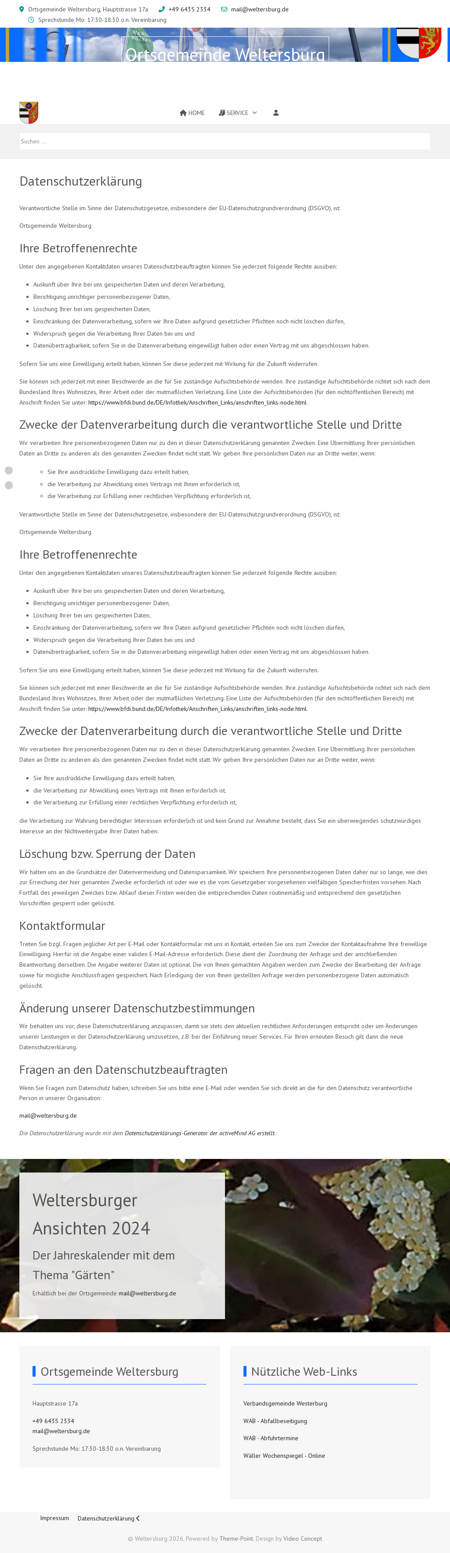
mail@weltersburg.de (260, 9)
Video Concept (302, 1538)
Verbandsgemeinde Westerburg (285, 1403)
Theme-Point (236, 1538)
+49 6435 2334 (189, 9)
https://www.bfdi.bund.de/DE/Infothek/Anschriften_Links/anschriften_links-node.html (197, 402)
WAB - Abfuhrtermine (270, 1438)
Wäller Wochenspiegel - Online (284, 1456)
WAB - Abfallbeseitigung (275, 1421)
